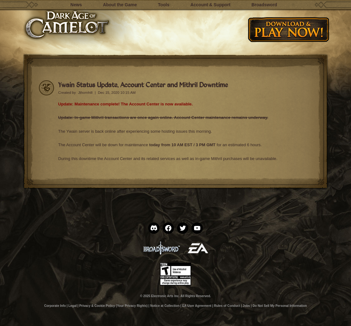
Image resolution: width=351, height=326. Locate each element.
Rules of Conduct (227, 305)
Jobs (246, 305)
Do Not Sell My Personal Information (280, 305)
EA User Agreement (196, 305)
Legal (72, 305)
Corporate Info (55, 305)
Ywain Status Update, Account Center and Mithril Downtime (143, 84)
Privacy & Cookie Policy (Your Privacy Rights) (113, 305)
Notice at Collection (164, 305)
